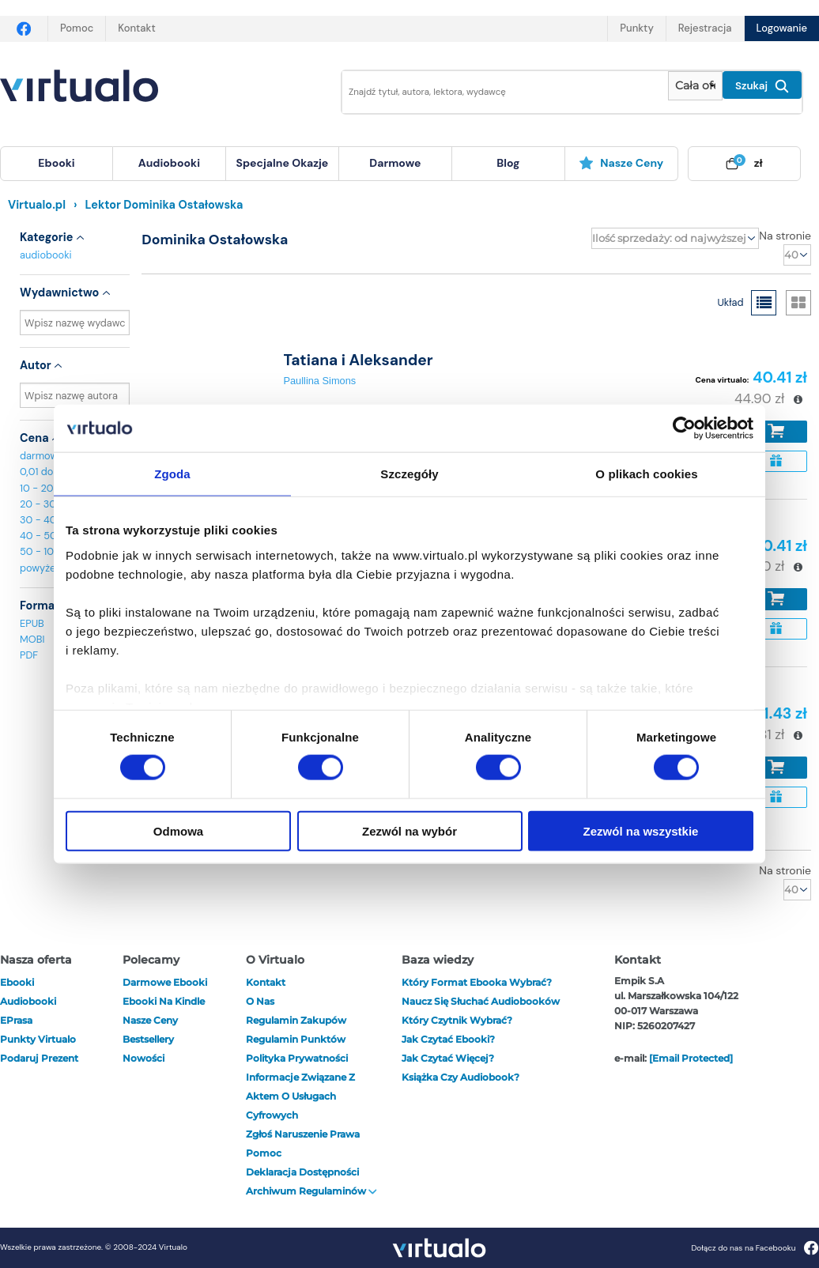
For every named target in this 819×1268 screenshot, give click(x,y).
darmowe (395, 163)
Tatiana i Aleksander (357, 360)
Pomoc (76, 28)
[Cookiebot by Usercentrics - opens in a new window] (684, 428)
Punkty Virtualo (38, 1039)
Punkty (636, 28)
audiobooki (46, 255)
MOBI (32, 639)
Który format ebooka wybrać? (477, 982)
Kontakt (136, 28)
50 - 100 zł (45, 551)
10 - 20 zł (41, 488)
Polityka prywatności (297, 1058)
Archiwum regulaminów (311, 1191)
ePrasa (16, 1020)
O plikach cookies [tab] (646, 474)
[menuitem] (56, 163)
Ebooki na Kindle (164, 1001)
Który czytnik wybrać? (457, 1020)
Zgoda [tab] (172, 474)
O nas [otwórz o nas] (260, 1001)
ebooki (17, 982)
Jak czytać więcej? (448, 1058)
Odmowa (178, 830)
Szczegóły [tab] (409, 474)
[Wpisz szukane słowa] (494, 92)
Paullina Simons (319, 381)
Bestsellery (148, 1039)
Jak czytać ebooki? (448, 1039)
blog (507, 163)
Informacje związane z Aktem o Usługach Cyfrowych (300, 1096)
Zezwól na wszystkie (641, 830)
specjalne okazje (282, 163)
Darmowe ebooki (165, 982)
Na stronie (785, 235)
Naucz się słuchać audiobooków (481, 1001)
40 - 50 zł (43, 535)
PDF (29, 655)
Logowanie (782, 28)
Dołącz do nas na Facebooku (754, 1247)
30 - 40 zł (43, 519)
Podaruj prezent (39, 1058)
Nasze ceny (621, 163)
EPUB (32, 623)
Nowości (143, 1058)
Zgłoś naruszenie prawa (303, 1134)
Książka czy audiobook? (460, 1077)
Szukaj (762, 86)
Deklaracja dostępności (302, 1172)
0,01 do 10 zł (48, 471)
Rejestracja (705, 28)
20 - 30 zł (43, 504)
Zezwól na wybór (409, 830)
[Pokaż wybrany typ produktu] (695, 85)
